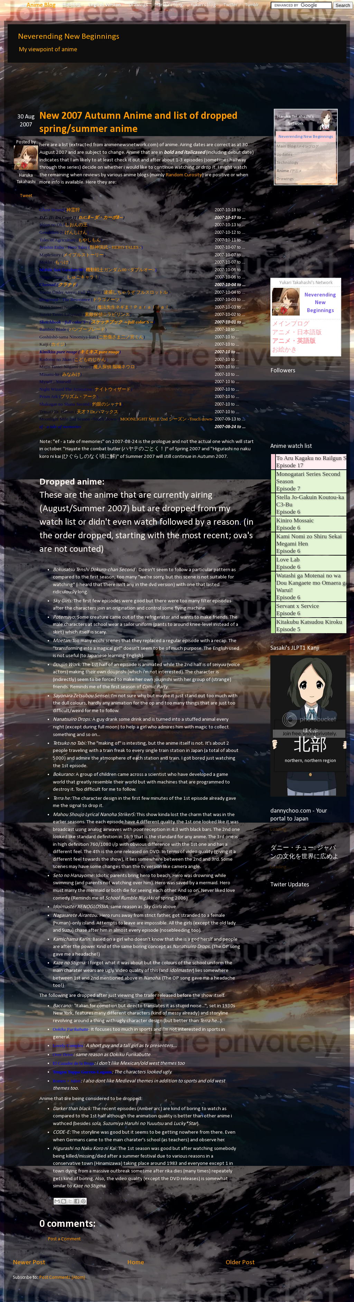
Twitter (230, 5)
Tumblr (252, 5)
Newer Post (29, 1262)
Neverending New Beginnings (68, 37)
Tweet (26, 195)
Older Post (240, 1262)
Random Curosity (184, 175)
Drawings (138, 5)
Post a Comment (64, 1239)
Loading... (280, 829)
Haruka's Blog (169, 5)
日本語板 (71, 5)
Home (135, 1262)
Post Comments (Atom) (62, 1277)
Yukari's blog (203, 5)
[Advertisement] (138, 80)
